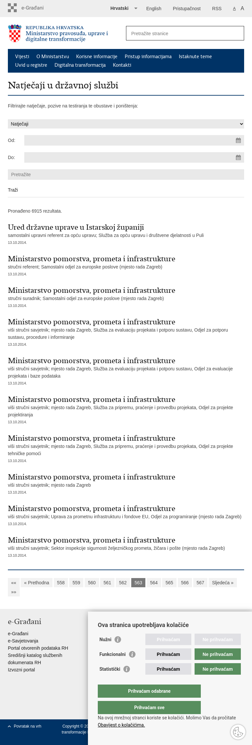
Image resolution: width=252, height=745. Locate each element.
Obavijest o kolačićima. (121, 725)
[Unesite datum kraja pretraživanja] (134, 157)
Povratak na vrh (27, 726)
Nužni (105, 652)
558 (61, 582)
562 (123, 582)
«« (13, 582)
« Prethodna (36, 582)
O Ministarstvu (52, 56)
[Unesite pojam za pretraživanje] (178, 33)
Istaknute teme (195, 56)
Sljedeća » (222, 582)
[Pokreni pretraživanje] (236, 33)
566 (185, 582)
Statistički (109, 682)
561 (107, 582)
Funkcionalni (112, 667)
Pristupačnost (187, 8)
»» (13, 591)
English (153, 8)
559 (76, 582)
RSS (217, 8)
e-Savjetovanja (23, 640)
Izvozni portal (21, 669)
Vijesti (22, 56)
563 (138, 582)
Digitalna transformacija (80, 65)
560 (91, 582)
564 (154, 582)
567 (200, 582)
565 (169, 582)
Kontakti (122, 65)
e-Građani (18, 633)
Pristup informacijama (148, 56)
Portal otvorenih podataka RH (38, 648)
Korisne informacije (96, 56)
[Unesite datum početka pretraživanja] (134, 140)
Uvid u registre (31, 65)
